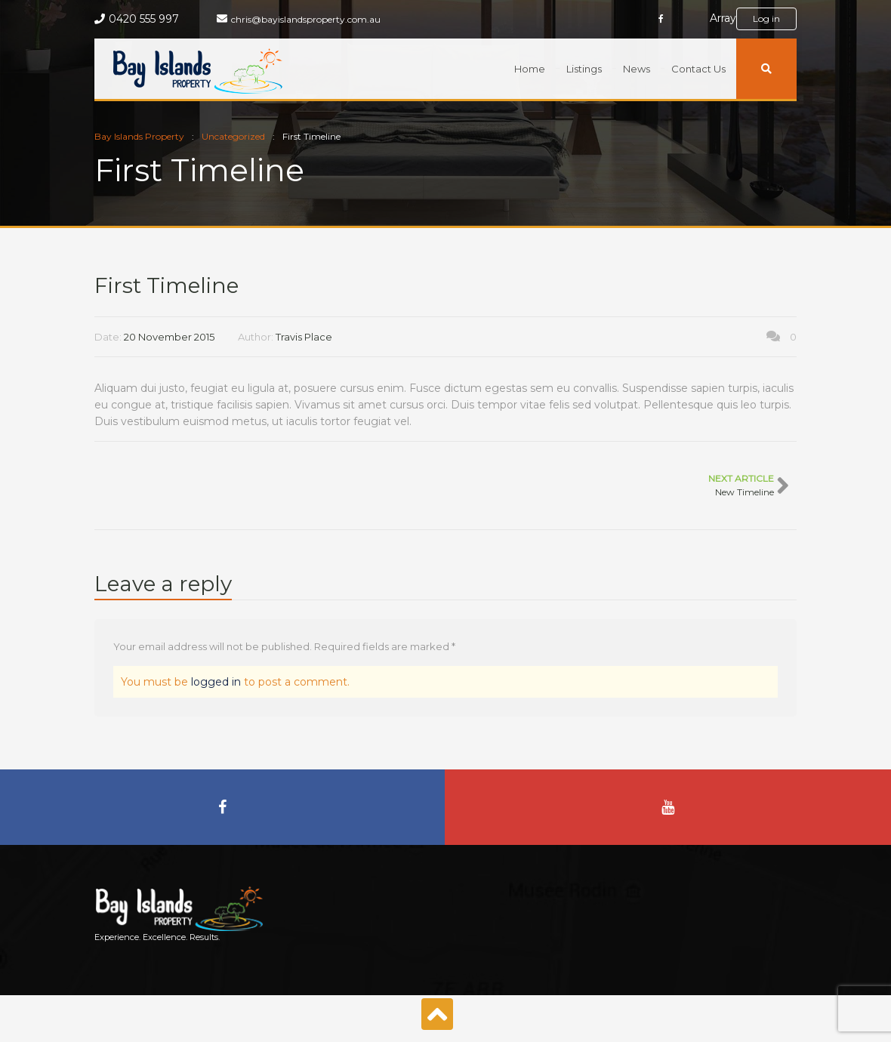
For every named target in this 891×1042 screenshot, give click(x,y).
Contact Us (698, 69)
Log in (766, 18)
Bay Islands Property (139, 136)
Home (529, 69)
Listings (584, 69)
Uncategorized (233, 136)
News (636, 69)
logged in (216, 682)
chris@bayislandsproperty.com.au (306, 19)
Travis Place (304, 337)
